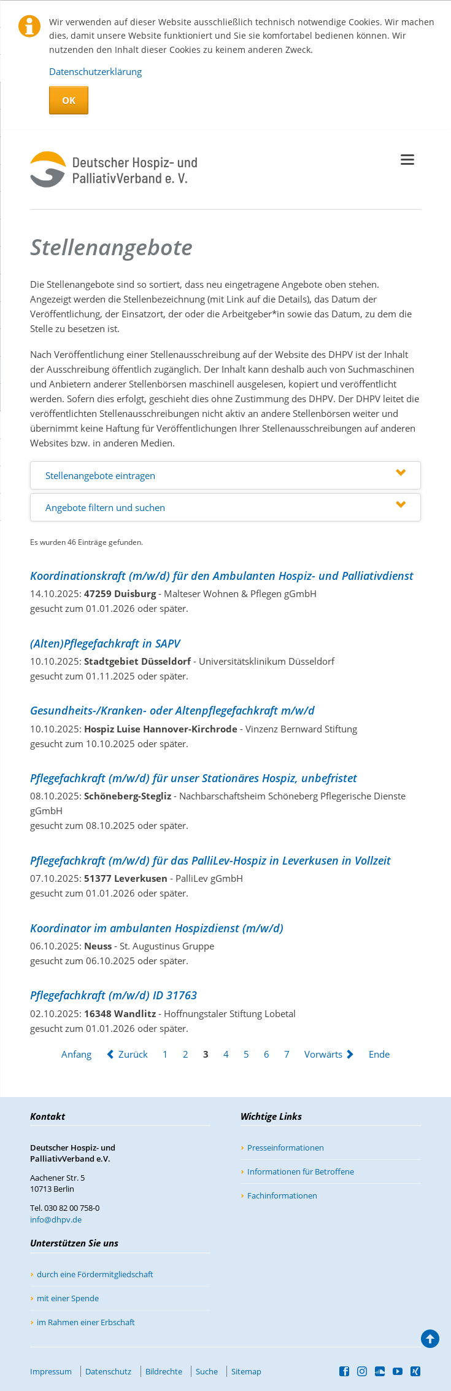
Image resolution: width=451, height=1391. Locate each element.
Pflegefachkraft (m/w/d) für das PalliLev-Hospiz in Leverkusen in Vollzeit (210, 860)
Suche (207, 1371)
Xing (416, 1371)
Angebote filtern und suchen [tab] (105, 507)
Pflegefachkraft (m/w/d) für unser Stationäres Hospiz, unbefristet (193, 778)
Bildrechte (163, 1371)
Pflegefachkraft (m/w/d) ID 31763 (113, 995)
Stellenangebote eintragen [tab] (100, 475)
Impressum (51, 1371)
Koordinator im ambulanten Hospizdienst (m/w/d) (156, 928)
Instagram (362, 1371)
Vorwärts (323, 1054)
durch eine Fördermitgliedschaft (95, 1274)
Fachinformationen (282, 1195)
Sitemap (246, 1371)
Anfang (76, 1054)
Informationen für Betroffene (300, 1171)
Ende (379, 1054)
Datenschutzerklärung (95, 71)
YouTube (398, 1371)
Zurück (133, 1054)
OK (68, 100)
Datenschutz (108, 1371)
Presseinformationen (285, 1147)
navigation (407, 160)
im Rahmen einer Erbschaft (86, 1322)
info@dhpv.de (56, 1219)
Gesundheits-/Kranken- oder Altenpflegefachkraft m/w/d (172, 710)
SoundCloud (380, 1371)
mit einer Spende (68, 1298)
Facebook (344, 1371)
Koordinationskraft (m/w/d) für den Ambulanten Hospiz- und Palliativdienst (222, 575)
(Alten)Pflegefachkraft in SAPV (105, 643)
